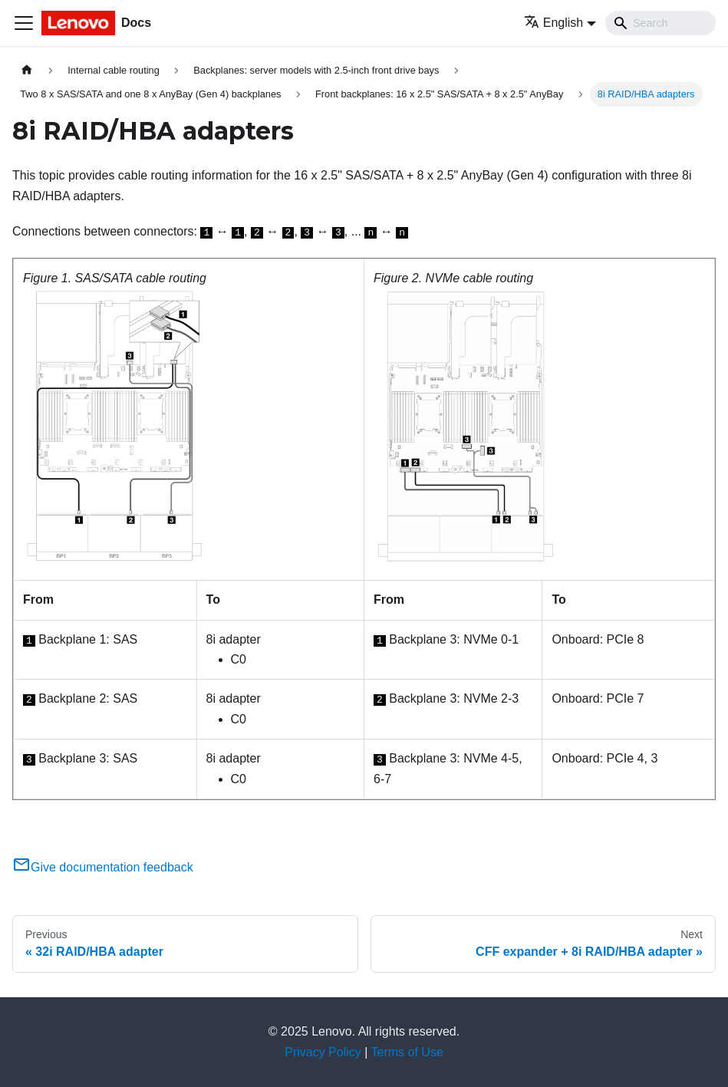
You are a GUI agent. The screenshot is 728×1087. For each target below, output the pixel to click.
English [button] (553, 22)
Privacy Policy (323, 1052)
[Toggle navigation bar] (23, 23)
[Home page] (26, 70)
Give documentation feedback (102, 867)
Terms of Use (407, 1052)
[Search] (660, 23)
